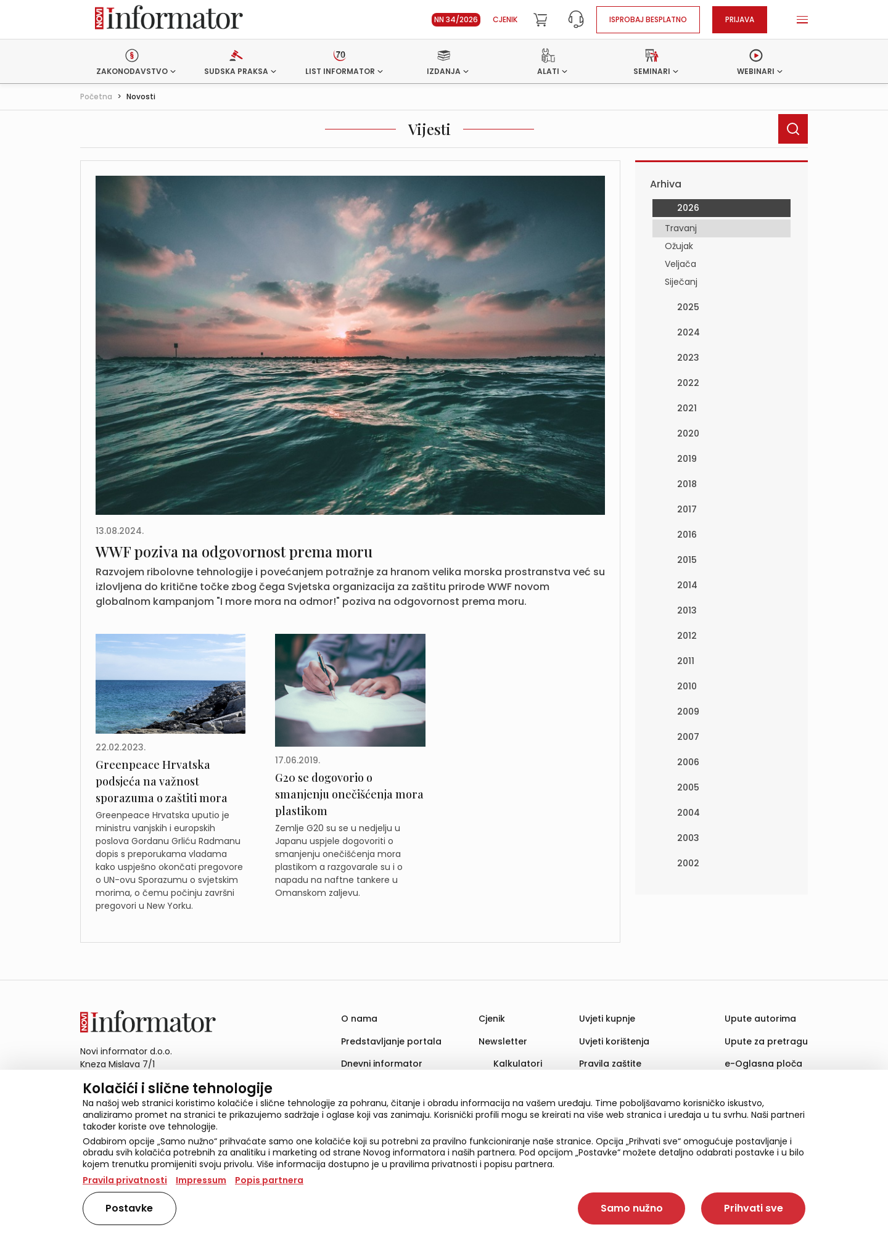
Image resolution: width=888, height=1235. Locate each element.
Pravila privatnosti (125, 1180)
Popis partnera (269, 1180)
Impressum (201, 1180)
